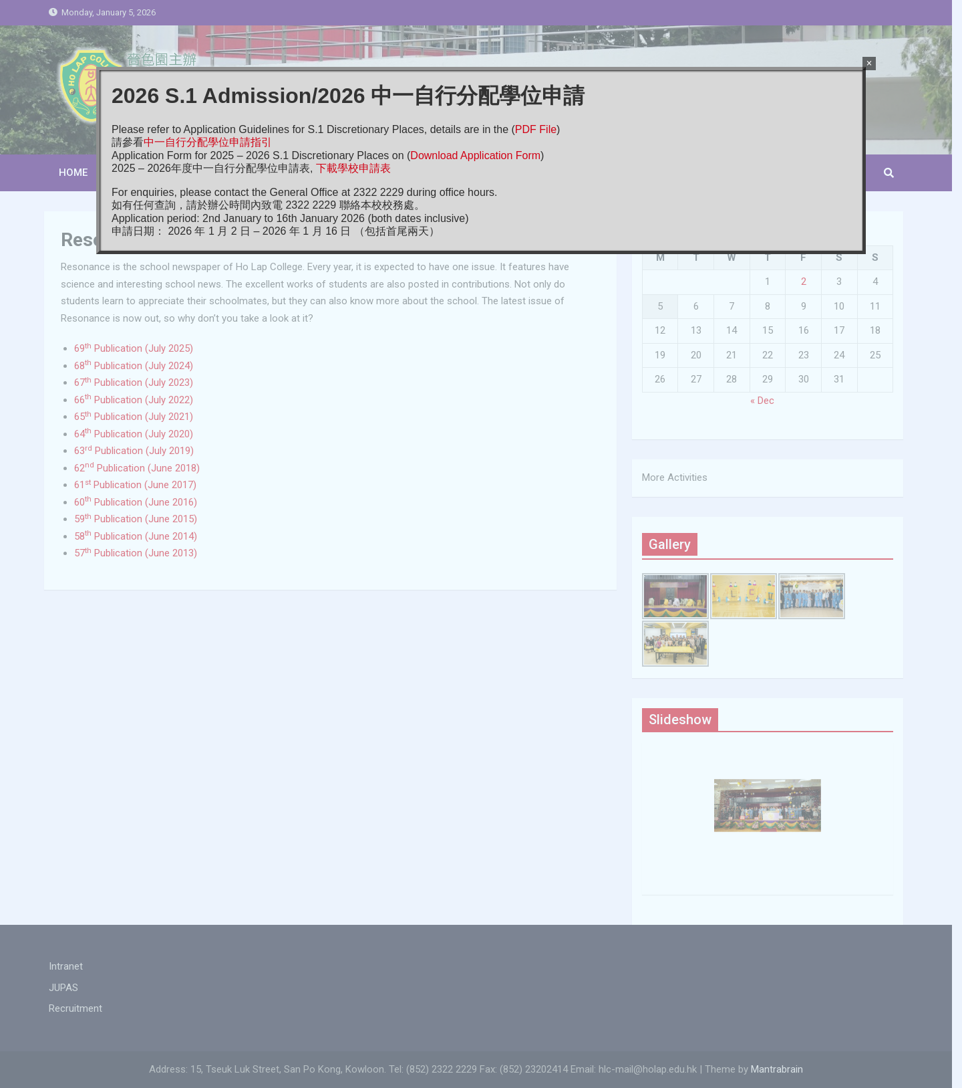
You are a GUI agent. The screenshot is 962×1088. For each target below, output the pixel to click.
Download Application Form (475, 155)
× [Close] (869, 63)
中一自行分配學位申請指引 (208, 142)
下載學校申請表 (353, 168)
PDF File (535, 129)
